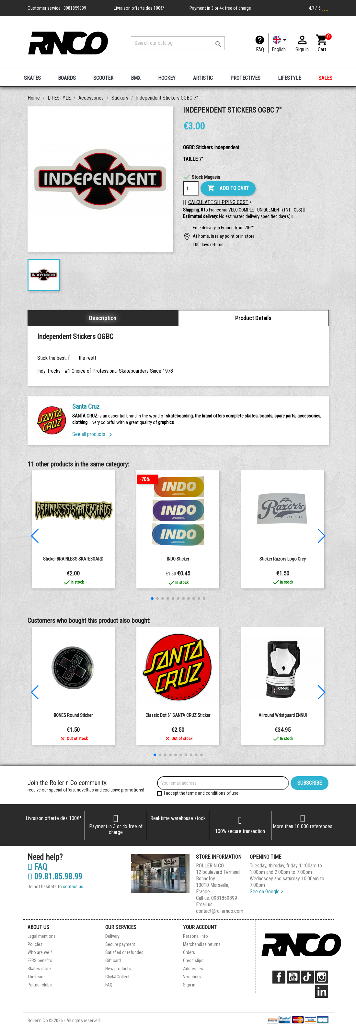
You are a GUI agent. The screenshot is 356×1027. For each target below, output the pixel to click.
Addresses (193, 968)
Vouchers (192, 976)
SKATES (32, 78)
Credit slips (193, 960)
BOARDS (67, 78)
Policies (35, 944)
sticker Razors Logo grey (282, 559)
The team (36, 976)
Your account (200, 927)
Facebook (278, 977)
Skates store (39, 968)
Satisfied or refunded (124, 952)
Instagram (321, 977)
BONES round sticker (73, 715)
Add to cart (228, 188)
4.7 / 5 (319, 8)
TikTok (307, 977)
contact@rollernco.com (219, 911)
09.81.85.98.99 (55, 877)
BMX (136, 78)
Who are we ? (40, 952)
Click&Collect (117, 976)
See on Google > (266, 891)
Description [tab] (102, 318)
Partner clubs (40, 984)
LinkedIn (321, 991)
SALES (325, 78)
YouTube (293, 977)
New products (118, 968)
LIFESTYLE (289, 78)
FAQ (260, 49)
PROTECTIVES (245, 78)
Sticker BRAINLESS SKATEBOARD (73, 559)
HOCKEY (167, 78)
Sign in (189, 984)
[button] (292, 217)
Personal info (195, 936)
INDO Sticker (178, 559)
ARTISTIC (203, 78)
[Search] (178, 43)
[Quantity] (191, 188)
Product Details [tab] (253, 318)
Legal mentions (42, 936)
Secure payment (120, 944)
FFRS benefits (40, 960)
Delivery (112, 936)
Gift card (113, 960)
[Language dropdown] (280, 43)
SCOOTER (103, 78)
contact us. (73, 886)
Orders (189, 952)
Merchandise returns (202, 944)
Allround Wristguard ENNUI (282, 715)
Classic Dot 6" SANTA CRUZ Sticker (177, 715)
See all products (93, 434)
